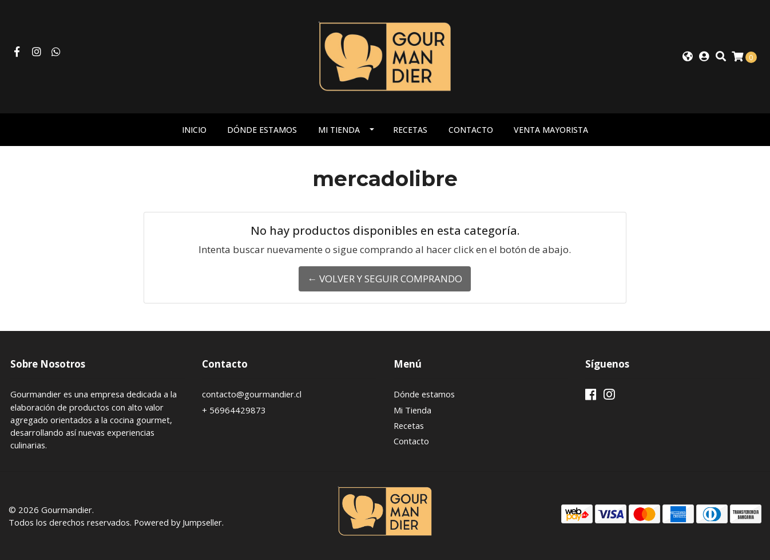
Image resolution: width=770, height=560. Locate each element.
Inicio (194, 129)
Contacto (470, 129)
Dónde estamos (262, 129)
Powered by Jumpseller (178, 522)
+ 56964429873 (234, 410)
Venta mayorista (551, 129)
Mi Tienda (339, 129)
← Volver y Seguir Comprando (384, 278)
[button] (687, 56)
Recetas (410, 129)
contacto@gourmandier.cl (251, 394)
